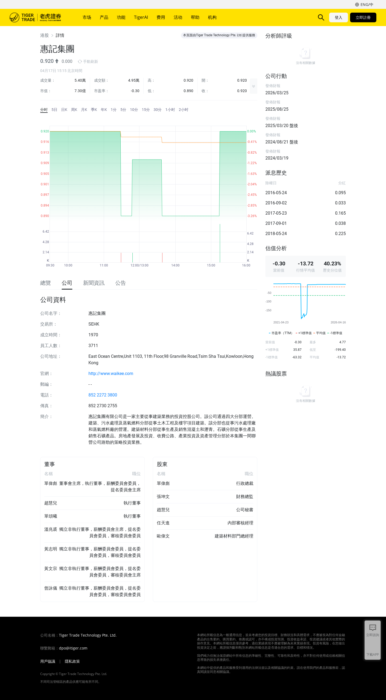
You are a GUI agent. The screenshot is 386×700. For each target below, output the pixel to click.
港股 (44, 35)
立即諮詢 (372, 635)
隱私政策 (72, 661)
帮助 (195, 17)
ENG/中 (367, 4)
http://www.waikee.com (110, 373)
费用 (161, 17)
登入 (338, 17)
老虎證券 (39, 17)
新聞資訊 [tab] (94, 283)
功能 (121, 17)
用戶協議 (47, 661)
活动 (178, 17)
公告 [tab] (120, 283)
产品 (104, 17)
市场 (87, 17)
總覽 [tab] (45, 283)
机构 (212, 17)
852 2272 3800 (102, 395)
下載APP (372, 654)
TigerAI (141, 17)
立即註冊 (363, 17)
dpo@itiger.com (73, 648)
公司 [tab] (67, 283)
